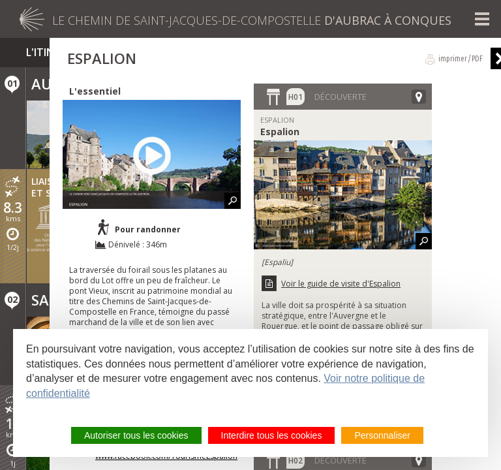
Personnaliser (382, 435)
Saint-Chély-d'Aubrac (115, 299)
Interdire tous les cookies (271, 435)
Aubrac (60, 83)
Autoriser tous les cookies (136, 435)
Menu (482, 19)
